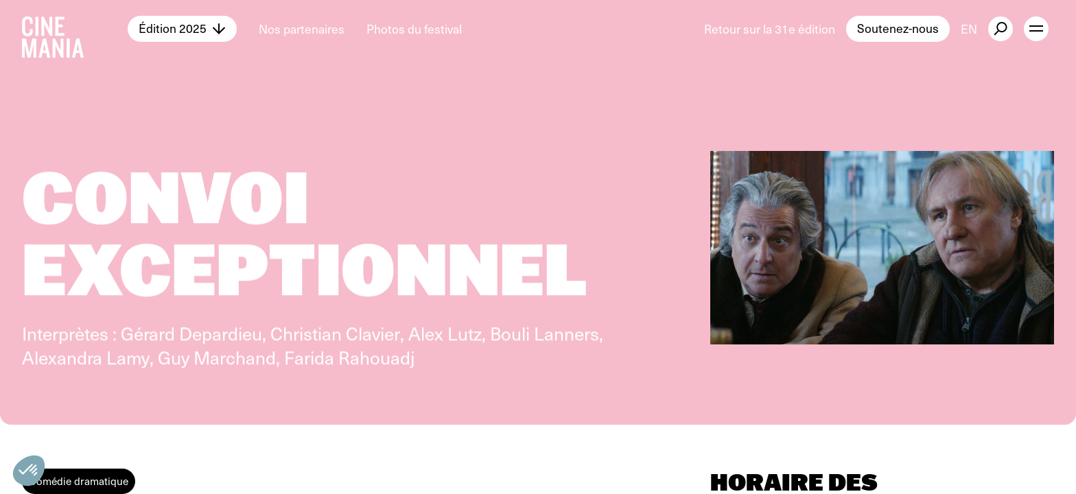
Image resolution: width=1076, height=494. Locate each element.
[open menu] (1036, 28)
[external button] (1000, 28)
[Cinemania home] (75, 29)
